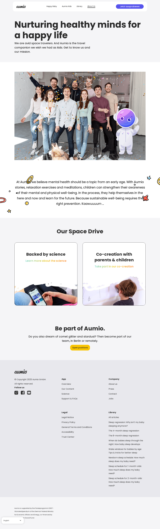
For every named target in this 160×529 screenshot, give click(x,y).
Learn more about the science (45, 261)
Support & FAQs (69, 398)
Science (65, 393)
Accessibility (68, 432)
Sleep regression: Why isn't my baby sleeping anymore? (126, 424)
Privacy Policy (68, 422)
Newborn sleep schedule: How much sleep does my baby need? (127, 459)
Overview (66, 384)
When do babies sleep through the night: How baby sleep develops (126, 442)
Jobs (111, 398)
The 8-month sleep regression (124, 435)
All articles (114, 417)
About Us (91, 6)
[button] (13, 520)
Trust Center (68, 436)
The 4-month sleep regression (124, 430)
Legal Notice (68, 417)
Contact (113, 393)
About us (113, 384)
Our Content (68, 388)
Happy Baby (51, 6)
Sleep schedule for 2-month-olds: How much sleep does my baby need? (125, 482)
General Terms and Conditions (77, 427)
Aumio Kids (67, 6)
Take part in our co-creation (114, 266)
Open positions (80, 347)
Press (111, 388)
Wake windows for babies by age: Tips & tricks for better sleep (125, 451)
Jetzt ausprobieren (130, 6)
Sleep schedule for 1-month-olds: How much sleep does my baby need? (125, 470)
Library (79, 6)
